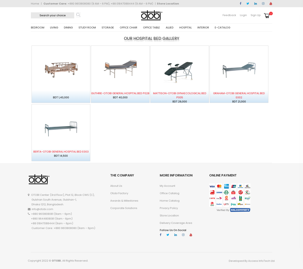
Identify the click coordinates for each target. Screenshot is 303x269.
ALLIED (170, 27)
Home (35, 4)
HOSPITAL (185, 27)
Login (243, 15)
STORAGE (108, 27)
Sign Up (256, 15)
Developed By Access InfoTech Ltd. (252, 261)
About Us (116, 186)
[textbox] (52, 15)
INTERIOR (203, 27)
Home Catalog (170, 201)
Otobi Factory (119, 193)
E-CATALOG (222, 27)
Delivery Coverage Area (176, 223)
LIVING (54, 27)
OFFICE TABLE (151, 27)
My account (167, 186)
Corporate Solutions (123, 208)
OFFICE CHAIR (128, 27)
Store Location (168, 4)
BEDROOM (37, 27)
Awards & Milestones (124, 201)
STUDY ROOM (87, 27)
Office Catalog (169, 193)
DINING (68, 27)
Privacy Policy (169, 208)
